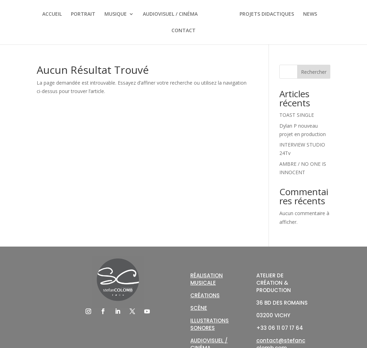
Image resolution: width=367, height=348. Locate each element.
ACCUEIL (52, 14)
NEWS (310, 14)
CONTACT (183, 31)
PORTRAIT (83, 14)
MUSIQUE (115, 14)
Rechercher (313, 72)
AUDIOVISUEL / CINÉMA (170, 14)
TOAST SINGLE (296, 115)
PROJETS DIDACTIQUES (267, 14)
